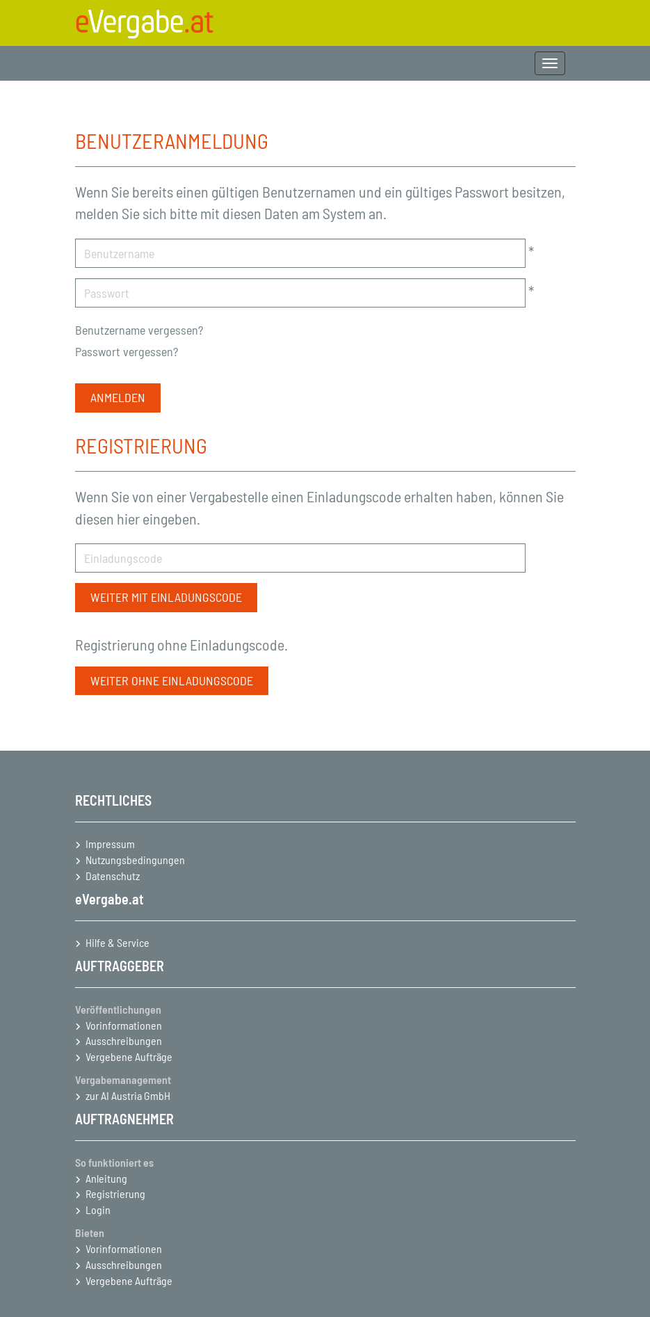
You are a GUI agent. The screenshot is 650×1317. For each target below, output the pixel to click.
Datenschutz (113, 875)
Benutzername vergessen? (139, 329)
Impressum (110, 843)
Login (98, 1209)
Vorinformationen (124, 1025)
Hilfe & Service (117, 942)
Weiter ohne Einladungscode (171, 680)
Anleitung (106, 1178)
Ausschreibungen (124, 1040)
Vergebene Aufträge (129, 1056)
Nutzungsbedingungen (135, 859)
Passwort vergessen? (126, 351)
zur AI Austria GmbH (128, 1095)
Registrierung (115, 1193)
